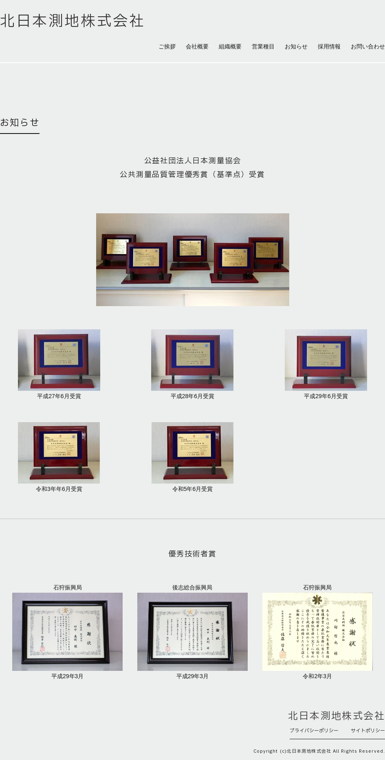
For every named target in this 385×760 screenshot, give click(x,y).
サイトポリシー (368, 730)
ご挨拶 (167, 47)
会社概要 (197, 47)
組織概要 (230, 47)
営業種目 (263, 47)
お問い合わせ (368, 47)
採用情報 (329, 47)
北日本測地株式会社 (72, 22)
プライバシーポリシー (314, 730)
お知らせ (296, 47)
